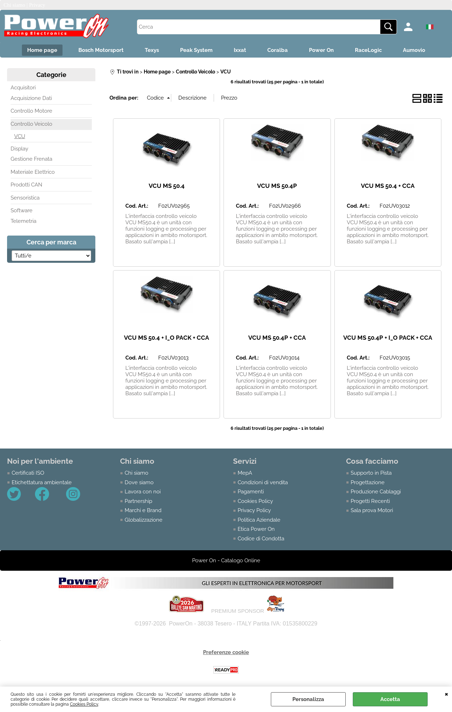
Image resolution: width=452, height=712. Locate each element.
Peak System (196, 50)
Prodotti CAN (26, 185)
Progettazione (368, 482)
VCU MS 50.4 (167, 185)
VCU (19, 136)
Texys (152, 50)
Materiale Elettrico (33, 172)
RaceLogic (368, 50)
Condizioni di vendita (263, 482)
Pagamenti (251, 491)
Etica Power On (256, 529)
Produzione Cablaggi (376, 491)
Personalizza (308, 699)
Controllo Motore (31, 111)
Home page (42, 50)
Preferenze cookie (226, 652)
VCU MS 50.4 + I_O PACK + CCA (166, 337)
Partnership (138, 501)
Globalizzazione (143, 520)
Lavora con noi (143, 491)
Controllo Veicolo (31, 124)
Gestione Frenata (31, 159)
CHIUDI (446, 693)
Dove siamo (139, 482)
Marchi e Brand (143, 510)
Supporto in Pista (371, 473)
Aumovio (414, 50)
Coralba (277, 50)
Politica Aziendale (259, 520)
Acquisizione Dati (31, 98)
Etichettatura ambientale (42, 482)
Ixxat (240, 50)
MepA (245, 473)
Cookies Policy (84, 704)
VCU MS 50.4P (277, 185)
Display (19, 149)
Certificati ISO (28, 473)
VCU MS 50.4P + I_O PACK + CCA (387, 337)
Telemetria (23, 221)
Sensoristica (25, 198)
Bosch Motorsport (101, 50)
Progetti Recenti (370, 501)
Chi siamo (136, 473)
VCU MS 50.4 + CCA (388, 185)
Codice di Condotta (261, 538)
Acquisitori (23, 87)
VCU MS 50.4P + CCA (277, 337)
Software (21, 210)
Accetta (390, 699)
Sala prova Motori (372, 510)
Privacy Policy (254, 510)
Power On (321, 50)
